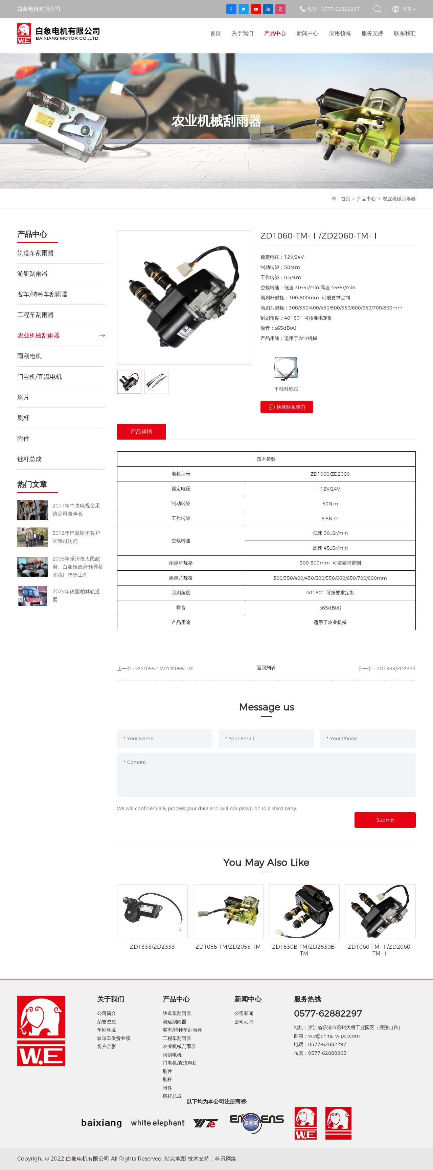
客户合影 (106, 1046)
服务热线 (307, 999)
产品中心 (275, 33)
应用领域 (340, 33)
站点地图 (175, 1158)
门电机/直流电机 (39, 376)
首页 (215, 33)
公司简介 (106, 1013)
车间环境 (106, 1030)
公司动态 (243, 1022)
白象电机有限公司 (58, 33)
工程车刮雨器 (35, 315)
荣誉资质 (106, 1022)
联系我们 (405, 33)
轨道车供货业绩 (113, 1038)
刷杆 (23, 418)
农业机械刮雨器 (399, 199)
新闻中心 (307, 33)
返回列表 (266, 667)
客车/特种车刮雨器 (42, 294)
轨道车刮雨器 (35, 253)
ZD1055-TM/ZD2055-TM (164, 669)
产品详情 (141, 431)
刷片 (23, 397)
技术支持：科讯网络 (212, 1158)
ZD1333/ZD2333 (396, 669)
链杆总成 (29, 459)
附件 (23, 438)
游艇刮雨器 (32, 273)
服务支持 (372, 33)
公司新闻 (243, 1013)
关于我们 (242, 33)
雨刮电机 (29, 356)
